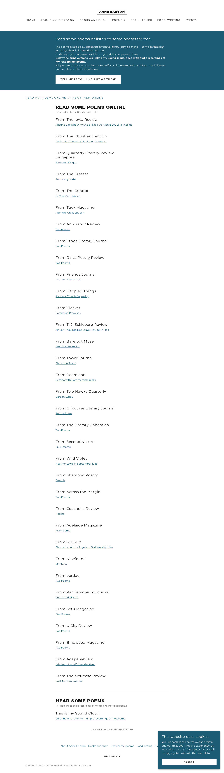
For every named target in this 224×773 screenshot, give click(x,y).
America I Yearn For (67, 346)
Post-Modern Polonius (69, 681)
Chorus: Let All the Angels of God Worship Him (84, 547)
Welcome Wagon (66, 162)
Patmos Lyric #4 (66, 179)
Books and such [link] (93, 20)
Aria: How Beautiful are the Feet (75, 664)
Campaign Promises (68, 313)
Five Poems (63, 530)
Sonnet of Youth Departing (72, 296)
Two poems (63, 229)
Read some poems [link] (122, 746)
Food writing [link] (168, 20)
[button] (119, 20)
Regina (60, 513)
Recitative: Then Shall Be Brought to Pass (81, 141)
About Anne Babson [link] (58, 20)
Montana (61, 564)
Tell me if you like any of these (88, 79)
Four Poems (63, 446)
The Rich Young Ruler (69, 279)
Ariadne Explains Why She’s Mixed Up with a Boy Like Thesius (94, 124)
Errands (60, 480)
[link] (112, 11)
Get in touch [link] (141, 20)
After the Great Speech (70, 212)
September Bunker (68, 196)
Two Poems (63, 246)
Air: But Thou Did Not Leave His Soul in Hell (82, 329)
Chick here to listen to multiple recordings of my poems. (91, 718)
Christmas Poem (66, 363)
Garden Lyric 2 (64, 396)
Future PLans (64, 413)
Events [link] (191, 20)
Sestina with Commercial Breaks (76, 379)
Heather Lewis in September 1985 (76, 463)
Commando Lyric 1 (67, 597)
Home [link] (31, 20)
